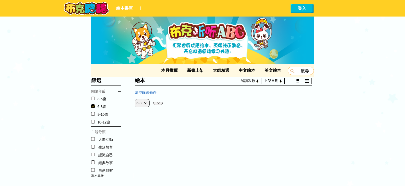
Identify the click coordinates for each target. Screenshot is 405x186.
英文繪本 (272, 70)
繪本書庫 (124, 8)
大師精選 (221, 70)
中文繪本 (247, 70)
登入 (302, 8)
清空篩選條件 (146, 92)
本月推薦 (169, 70)
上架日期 (273, 81)
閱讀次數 (250, 81)
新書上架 (195, 70)
